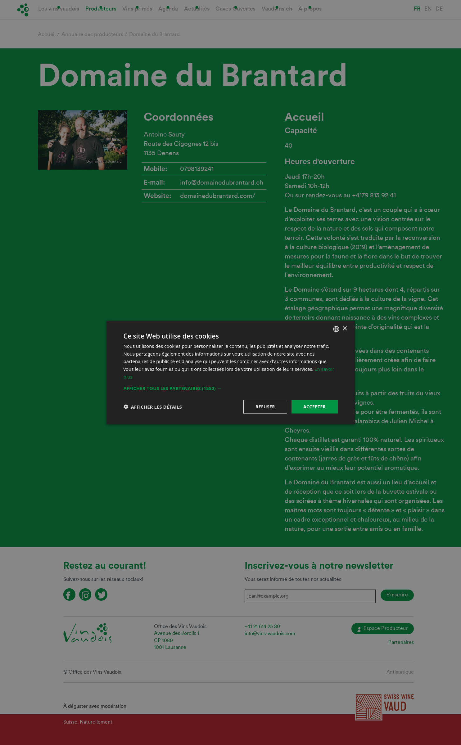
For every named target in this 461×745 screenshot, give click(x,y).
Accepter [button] (314, 406)
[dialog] (230, 372)
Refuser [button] (265, 406)
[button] (231, 388)
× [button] (344, 328)
